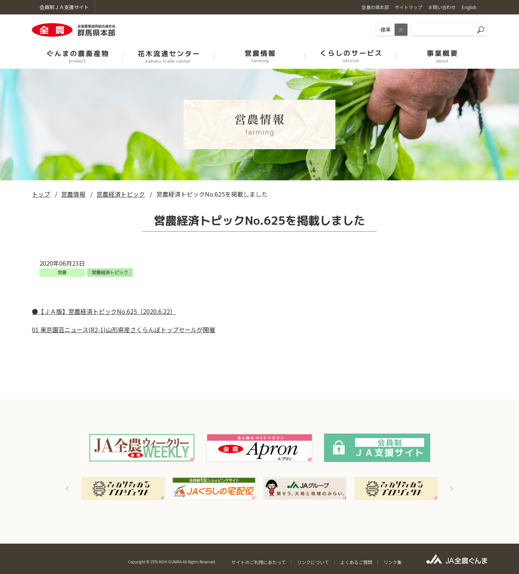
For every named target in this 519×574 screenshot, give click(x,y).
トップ (41, 194)
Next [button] (451, 488)
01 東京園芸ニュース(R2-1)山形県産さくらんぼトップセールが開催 (123, 329)
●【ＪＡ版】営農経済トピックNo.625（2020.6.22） (104, 311)
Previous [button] (67, 488)
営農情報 (73, 194)
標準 (385, 29)
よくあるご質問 (356, 562)
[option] (122, 488)
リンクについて (313, 562)
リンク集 (393, 562)
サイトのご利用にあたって (258, 562)
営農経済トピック (120, 194)
